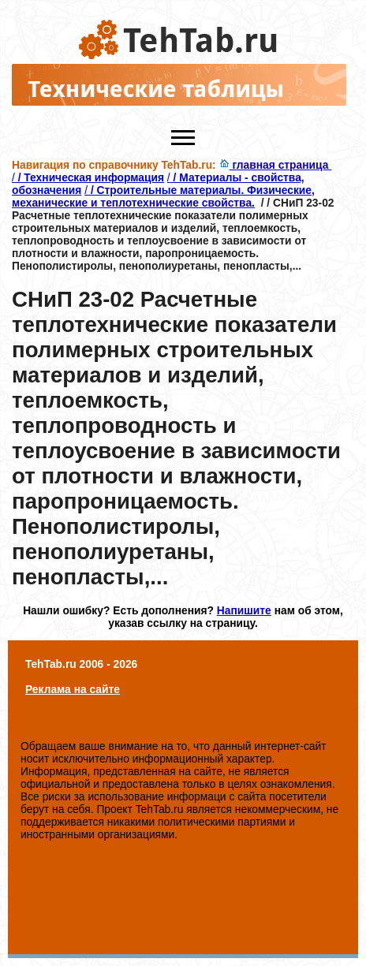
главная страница (275, 165)
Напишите (244, 610)
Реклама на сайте (72, 689)
